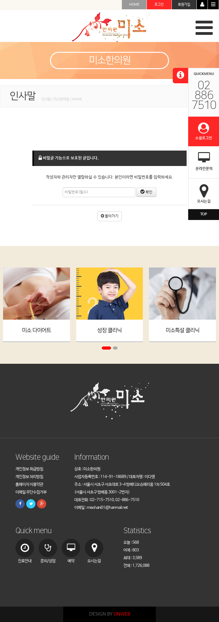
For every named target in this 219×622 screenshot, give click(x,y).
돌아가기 (109, 216)
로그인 (159, 4)
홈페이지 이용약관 (29, 484)
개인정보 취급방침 (29, 469)
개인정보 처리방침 (29, 477)
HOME (134, 4)
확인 (146, 192)
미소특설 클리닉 (182, 330)
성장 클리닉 (109, 330)
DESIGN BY (109, 614)
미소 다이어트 (36, 330)
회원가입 (184, 4)
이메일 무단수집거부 (31, 492)
